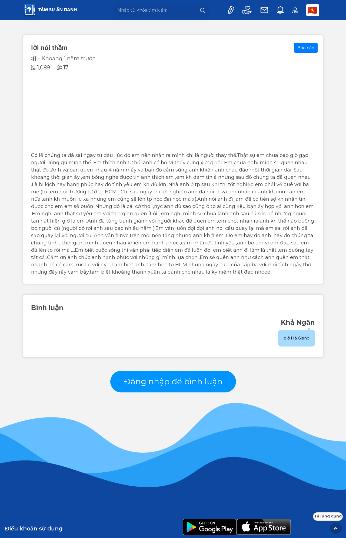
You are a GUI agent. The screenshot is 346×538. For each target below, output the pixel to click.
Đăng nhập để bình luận (173, 381)
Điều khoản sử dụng (33, 528)
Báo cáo (305, 47)
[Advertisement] (173, 111)
